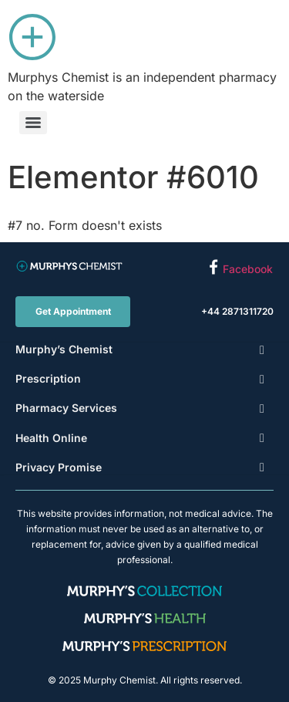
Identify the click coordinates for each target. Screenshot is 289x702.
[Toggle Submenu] (262, 349)
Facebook (248, 268)
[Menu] (33, 122)
